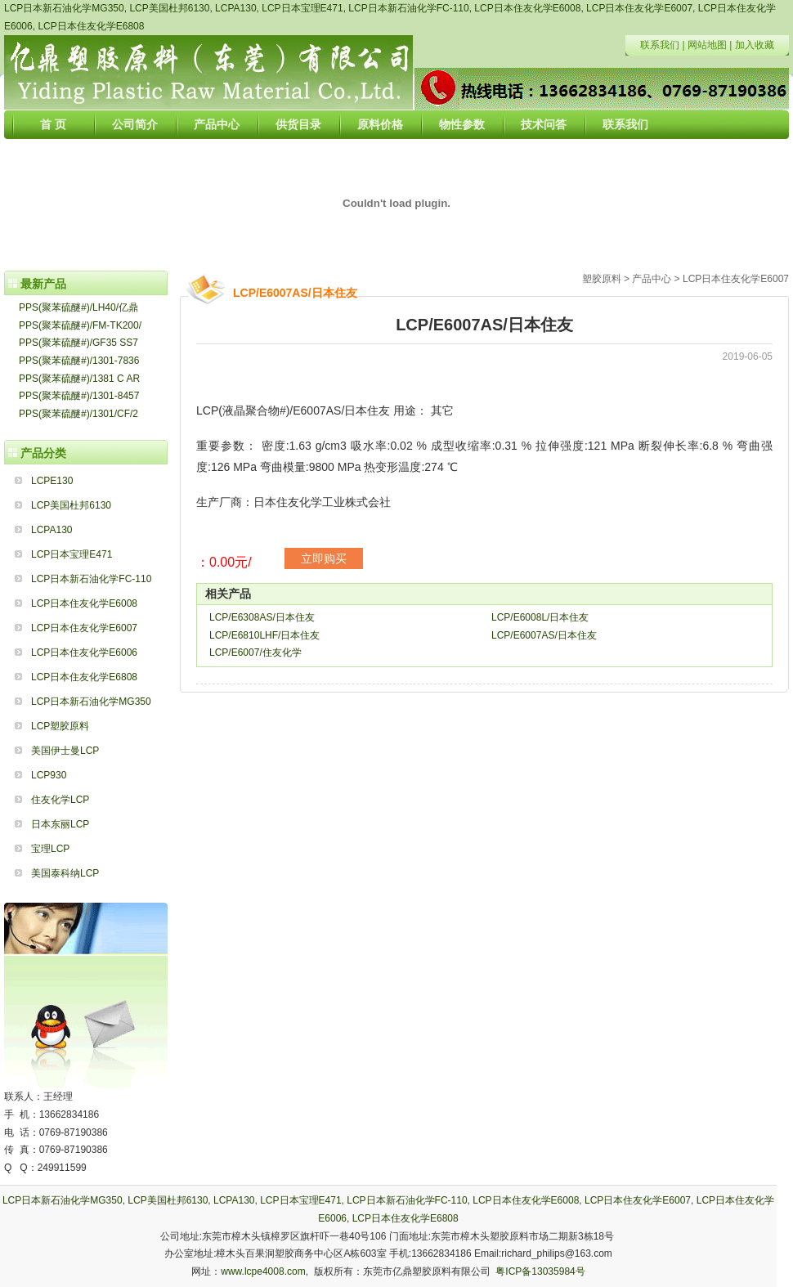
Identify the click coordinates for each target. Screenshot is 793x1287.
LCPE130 (52, 481)
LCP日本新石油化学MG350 (64, 8)
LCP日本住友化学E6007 (639, 8)
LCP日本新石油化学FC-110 (408, 8)
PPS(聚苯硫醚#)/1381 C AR (79, 378)
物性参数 (462, 124)
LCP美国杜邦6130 (169, 8)
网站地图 (707, 45)
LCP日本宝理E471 (302, 8)
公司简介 (135, 124)
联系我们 (659, 45)
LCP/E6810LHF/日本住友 (264, 635)
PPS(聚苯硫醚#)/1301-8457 (79, 395)
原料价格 (380, 124)
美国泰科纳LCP (65, 873)
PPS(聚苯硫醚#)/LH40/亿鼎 (78, 307)
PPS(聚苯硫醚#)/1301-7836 (79, 360)
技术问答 (544, 124)
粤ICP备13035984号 (540, 1271)
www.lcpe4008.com (263, 1271)
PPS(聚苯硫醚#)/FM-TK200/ (80, 325)
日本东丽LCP (60, 824)
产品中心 (217, 124)
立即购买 (324, 558)
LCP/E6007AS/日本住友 (544, 635)
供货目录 (298, 124)
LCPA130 (235, 8)
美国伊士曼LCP (65, 750)
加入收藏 (754, 45)
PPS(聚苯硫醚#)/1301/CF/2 (78, 413)
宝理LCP (50, 848)
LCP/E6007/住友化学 (255, 652)
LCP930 (48, 775)
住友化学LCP (60, 799)
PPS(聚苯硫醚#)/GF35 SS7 (78, 342)
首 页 (53, 124)
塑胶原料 (601, 279)
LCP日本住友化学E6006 (84, 652)
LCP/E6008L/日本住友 (540, 617)
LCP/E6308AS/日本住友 (262, 617)
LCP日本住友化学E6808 (91, 26)
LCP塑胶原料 (60, 726)
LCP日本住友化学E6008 (527, 8)
